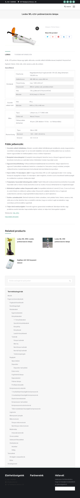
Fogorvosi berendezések (15, 299)
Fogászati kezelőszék (16, 302)
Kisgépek (12, 357)
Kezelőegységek (15, 306)
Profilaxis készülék (17, 385)
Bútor (11, 460)
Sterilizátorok (14, 443)
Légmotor (13, 412)
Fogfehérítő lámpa (17, 374)
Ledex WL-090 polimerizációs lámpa (62, 240)
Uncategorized (12, 464)
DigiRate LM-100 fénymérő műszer (26, 261)
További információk (23, 55)
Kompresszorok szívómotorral (21, 405)
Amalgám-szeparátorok (17, 457)
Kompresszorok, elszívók (17, 388)
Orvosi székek (14, 436)
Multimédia (13, 429)
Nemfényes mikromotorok (20, 426)
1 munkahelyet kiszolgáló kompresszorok (25, 392)
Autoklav (14, 446)
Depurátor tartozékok (20, 368)
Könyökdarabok (17, 316)
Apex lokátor (16, 361)
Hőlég (13, 450)
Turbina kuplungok (19, 354)
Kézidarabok (14, 309)
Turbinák (14, 337)
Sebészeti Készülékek (17, 439)
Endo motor (15, 371)
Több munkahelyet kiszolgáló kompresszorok (26, 409)
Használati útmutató (12, 217)
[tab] (7, 53)
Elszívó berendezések (19, 398)
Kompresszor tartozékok (19, 402)
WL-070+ (16, 213)
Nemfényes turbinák (20, 347)
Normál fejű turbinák (20, 350)
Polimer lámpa (55, 27)
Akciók (10, 295)
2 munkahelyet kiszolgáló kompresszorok (25, 395)
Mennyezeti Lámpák (16, 415)
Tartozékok (11, 453)
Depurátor (15, 364)
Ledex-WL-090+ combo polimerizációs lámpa (25, 240)
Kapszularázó (16, 378)
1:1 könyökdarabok (20, 320)
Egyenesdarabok (17, 313)
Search (68, 6)
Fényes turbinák (19, 340)
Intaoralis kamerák (17, 433)
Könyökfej (17, 326)
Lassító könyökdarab (20, 333)
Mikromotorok (14, 419)
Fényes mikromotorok (19, 422)
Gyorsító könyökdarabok (21, 323)
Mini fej (16, 344)
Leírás (7, 55)
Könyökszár (17, 330)
